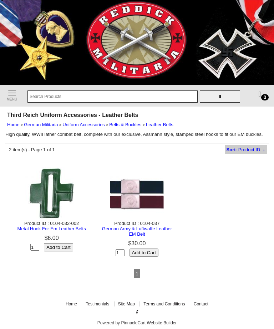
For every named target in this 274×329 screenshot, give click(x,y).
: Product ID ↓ (246, 149)
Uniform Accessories (83, 124)
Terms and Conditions (164, 303)
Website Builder (162, 322)
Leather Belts (159, 124)
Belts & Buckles (125, 124)
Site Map (126, 303)
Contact (201, 303)
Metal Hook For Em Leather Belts (51, 228)
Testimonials (97, 303)
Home (13, 124)
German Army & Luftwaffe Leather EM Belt (137, 231)
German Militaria (41, 124)
